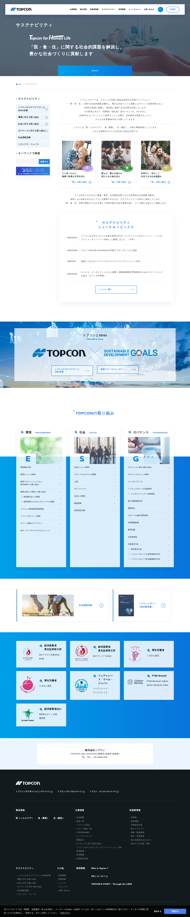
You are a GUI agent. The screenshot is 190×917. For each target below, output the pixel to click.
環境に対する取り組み (26, 879)
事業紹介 (80, 840)
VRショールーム (99, 876)
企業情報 (79, 810)
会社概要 (80, 818)
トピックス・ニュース (26, 894)
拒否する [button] (157, 911)
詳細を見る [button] (65, 913)
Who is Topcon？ (100, 868)
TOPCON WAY (83, 833)
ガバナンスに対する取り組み (89, 844)
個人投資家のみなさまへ (141, 840)
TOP (19, 84)
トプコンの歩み (83, 825)
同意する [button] (175, 911)
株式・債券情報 (137, 836)
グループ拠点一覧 (84, 829)
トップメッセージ (84, 836)
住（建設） (59, 818)
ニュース (62, 883)
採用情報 (80, 868)
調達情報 (80, 851)
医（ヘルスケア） (25, 818)
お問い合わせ (64, 891)
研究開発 (80, 855)
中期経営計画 (136, 825)
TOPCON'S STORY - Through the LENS (111, 884)
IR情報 (134, 818)
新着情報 (62, 876)
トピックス (63, 887)
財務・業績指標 (137, 833)
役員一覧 (80, 821)
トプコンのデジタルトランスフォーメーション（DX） (100, 848)
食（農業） (43, 818)
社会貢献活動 (23, 891)
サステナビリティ (25, 868)
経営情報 (135, 821)
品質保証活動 (82, 859)
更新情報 (62, 879)
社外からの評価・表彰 (140, 844)
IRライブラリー (137, 829)
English (173, 9)
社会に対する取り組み (26, 883)
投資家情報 (135, 810)
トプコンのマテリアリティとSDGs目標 (34, 876)
